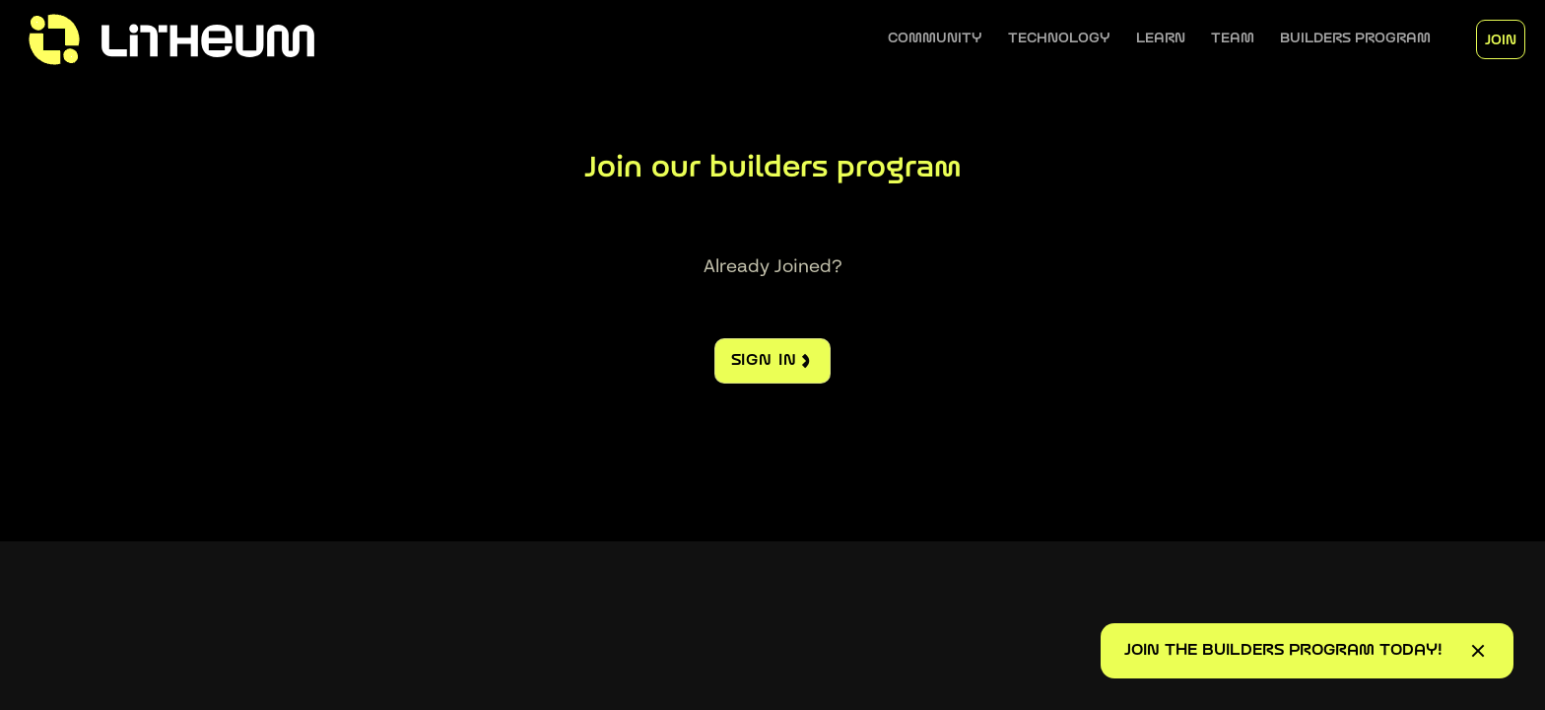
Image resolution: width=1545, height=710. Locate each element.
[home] (213, 39)
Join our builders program (773, 169)
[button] (935, 39)
